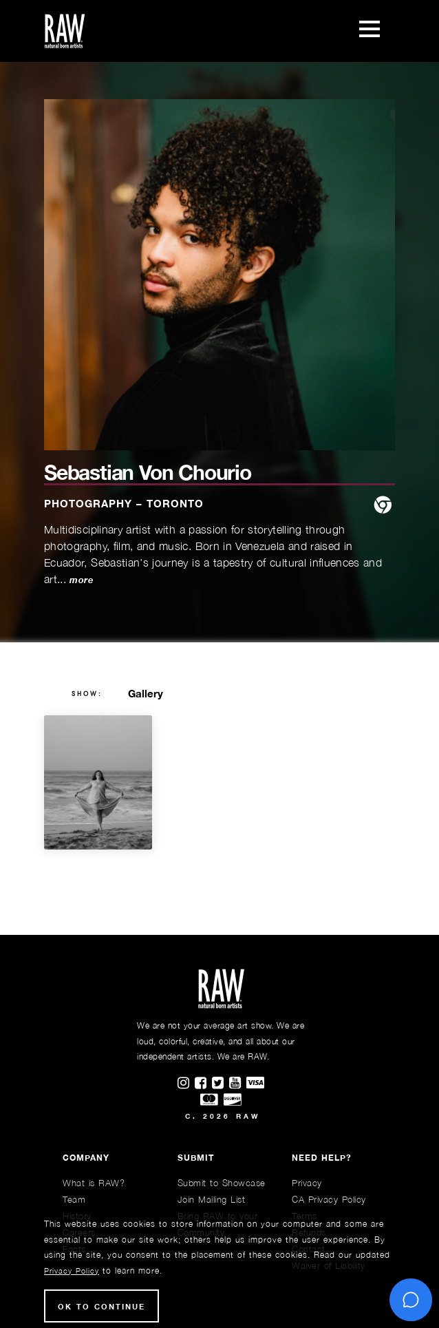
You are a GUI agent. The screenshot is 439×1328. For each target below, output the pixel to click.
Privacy (307, 1182)
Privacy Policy (71, 1270)
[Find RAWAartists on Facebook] (203, 1083)
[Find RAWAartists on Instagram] (186, 1083)
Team (74, 1199)
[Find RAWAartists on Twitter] (220, 1083)
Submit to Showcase (222, 1182)
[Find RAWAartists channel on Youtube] (237, 1083)
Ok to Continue (101, 1306)
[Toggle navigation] (369, 31)
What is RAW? (94, 1182)
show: (87, 694)
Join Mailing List (212, 1199)
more (80, 580)
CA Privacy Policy (329, 1199)
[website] (383, 505)
